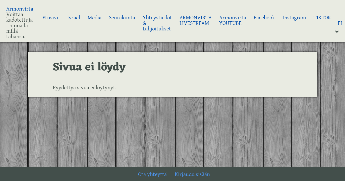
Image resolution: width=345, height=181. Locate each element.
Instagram (294, 18)
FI (340, 23)
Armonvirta (19, 9)
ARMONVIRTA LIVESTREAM (196, 20)
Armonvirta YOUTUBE (232, 20)
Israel (73, 18)
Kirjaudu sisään (192, 174)
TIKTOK (322, 18)
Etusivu (51, 18)
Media (94, 18)
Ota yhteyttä (152, 174)
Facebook (264, 18)
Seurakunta (122, 18)
